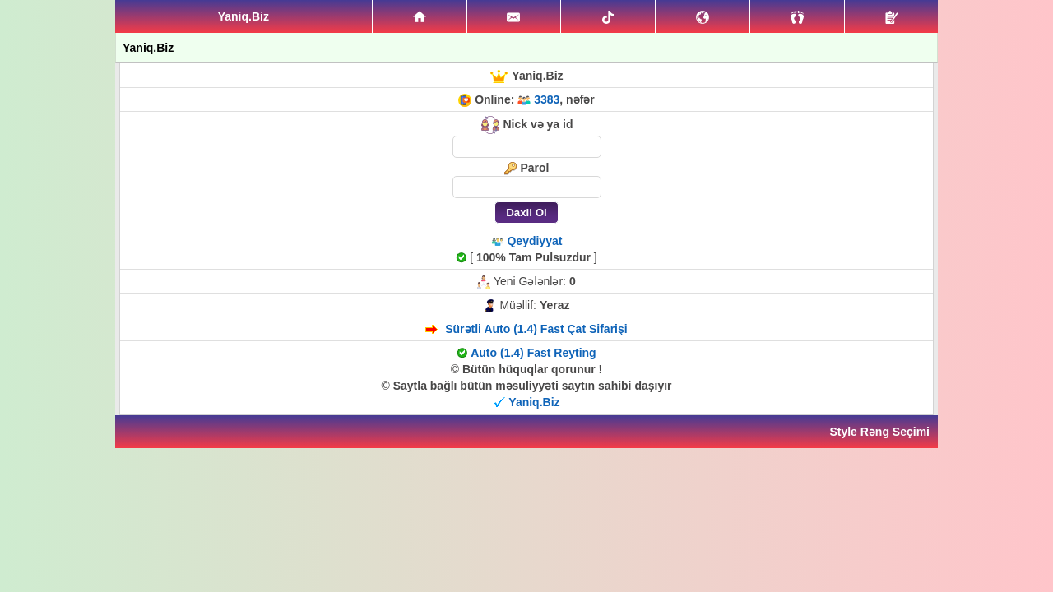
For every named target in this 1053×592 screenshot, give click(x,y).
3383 (546, 99)
